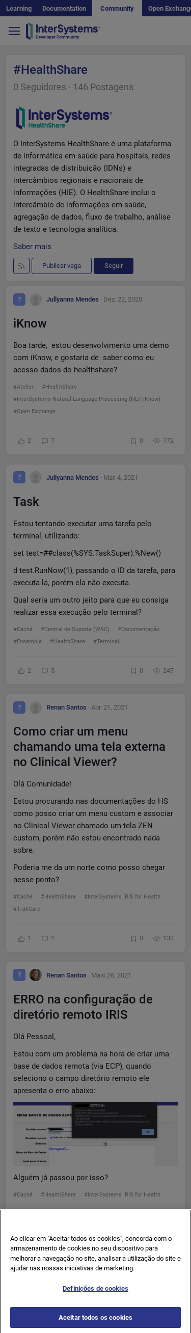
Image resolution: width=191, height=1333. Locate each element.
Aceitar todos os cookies (95, 1321)
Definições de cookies (95, 1292)
